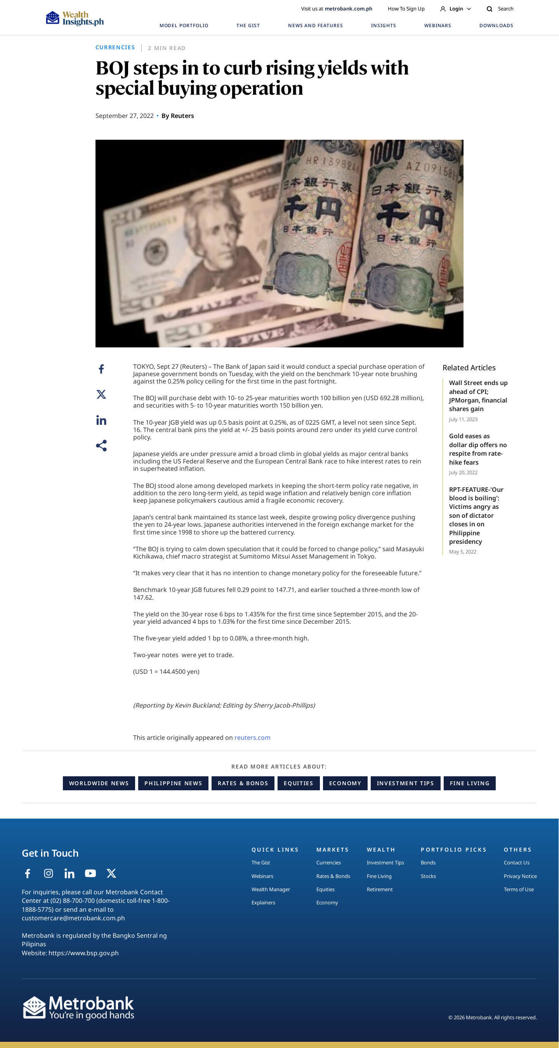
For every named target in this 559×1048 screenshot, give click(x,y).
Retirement (380, 889)
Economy (345, 783)
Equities (298, 783)
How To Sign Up (406, 8)
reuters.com (252, 737)
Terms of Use (519, 889)
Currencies (328, 862)
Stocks (428, 876)
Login (455, 8)
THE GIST (248, 25)
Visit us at (336, 8)
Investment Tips (405, 783)
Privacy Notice (520, 876)
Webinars (262, 876)
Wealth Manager (271, 889)
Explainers (263, 902)
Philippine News (173, 783)
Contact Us (516, 862)
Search (500, 8)
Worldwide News (99, 783)
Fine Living (470, 783)
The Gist (261, 862)
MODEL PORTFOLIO (184, 25)
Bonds (428, 862)
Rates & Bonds (243, 783)
